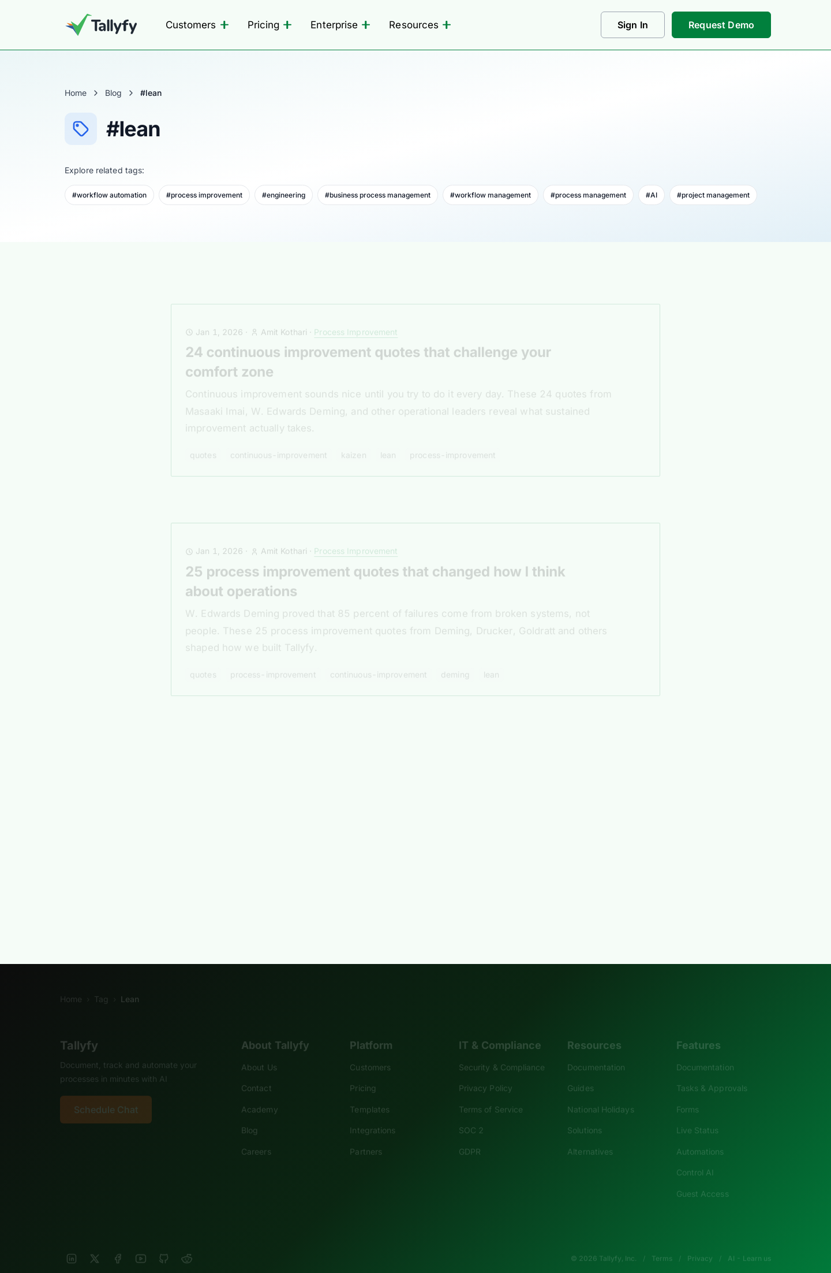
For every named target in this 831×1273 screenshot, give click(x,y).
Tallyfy (79, 1030)
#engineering (283, 195)
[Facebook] (117, 1243)
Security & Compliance (502, 1051)
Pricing (270, 25)
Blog (113, 93)
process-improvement (453, 439)
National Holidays (600, 1094)
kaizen (353, 439)
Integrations (372, 1114)
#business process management (378, 195)
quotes (203, 439)
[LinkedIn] (71, 1243)
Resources (420, 25)
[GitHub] (163, 1243)
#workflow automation (109, 195)
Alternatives (590, 1136)
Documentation (596, 1051)
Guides (580, 1072)
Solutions (584, 1114)
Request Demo (721, 25)
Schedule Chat (106, 1094)
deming (455, 659)
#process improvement (204, 195)
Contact (256, 1072)
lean (388, 439)
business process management (249, 859)
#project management (713, 195)
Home (76, 93)
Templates (370, 1094)
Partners (366, 1136)
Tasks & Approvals (711, 1072)
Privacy (700, 1242)
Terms (662, 1242)
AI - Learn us (749, 1242)
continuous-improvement (278, 439)
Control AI (695, 1157)
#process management (588, 195)
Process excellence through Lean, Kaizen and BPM (351, 775)
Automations (700, 1136)
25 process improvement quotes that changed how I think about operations (375, 566)
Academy (259, 1094)
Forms (687, 1094)
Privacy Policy (485, 1072)
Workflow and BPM (355, 755)
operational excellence (434, 859)
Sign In (632, 25)
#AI (651, 195)
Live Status (697, 1114)
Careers (256, 1136)
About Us (259, 1051)
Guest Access (702, 1178)
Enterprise (340, 25)
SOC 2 (471, 1114)
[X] (94, 1243)
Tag (101, 983)
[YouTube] (140, 1243)
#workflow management (490, 195)
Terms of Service (491, 1094)
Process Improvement (356, 316)
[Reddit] (187, 1243)
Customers (197, 25)
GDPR (470, 1136)
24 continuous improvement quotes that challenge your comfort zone (368, 346)
